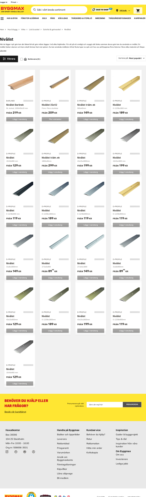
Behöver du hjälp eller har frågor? (26, 399)
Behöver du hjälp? (95, 430)
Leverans (62, 434)
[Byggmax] (12, 10)
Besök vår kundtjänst (15, 407)
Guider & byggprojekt (127, 430)
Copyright (101, 493)
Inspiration (122, 425)
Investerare (122, 454)
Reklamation (92, 439)
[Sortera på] (131, 54)
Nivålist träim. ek (86, 100)
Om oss (120, 450)
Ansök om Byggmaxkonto (65, 454)
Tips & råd (121, 434)
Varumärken (63, 448)
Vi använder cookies (116, 493)
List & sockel (34, 25)
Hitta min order (94, 443)
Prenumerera (132, 400)
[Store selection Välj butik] (123, 10)
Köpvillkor (62, 464)
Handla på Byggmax (68, 425)
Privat (13, 2)
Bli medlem (62, 473)
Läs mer (3, 46)
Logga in (3, 2)
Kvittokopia (92, 448)
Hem (2, 25)
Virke (23, 25)
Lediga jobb (122, 459)
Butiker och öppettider (68, 430)
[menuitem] (2, 18)
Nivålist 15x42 (49, 100)
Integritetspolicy (134, 493)
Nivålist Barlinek (15, 100)
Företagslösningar (66, 460)
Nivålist (117, 100)
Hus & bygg (12, 25)
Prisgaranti (63, 443)
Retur (89, 434)
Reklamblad (63, 439)
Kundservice (93, 425)
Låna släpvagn (65, 469)
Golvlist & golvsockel (52, 25)
